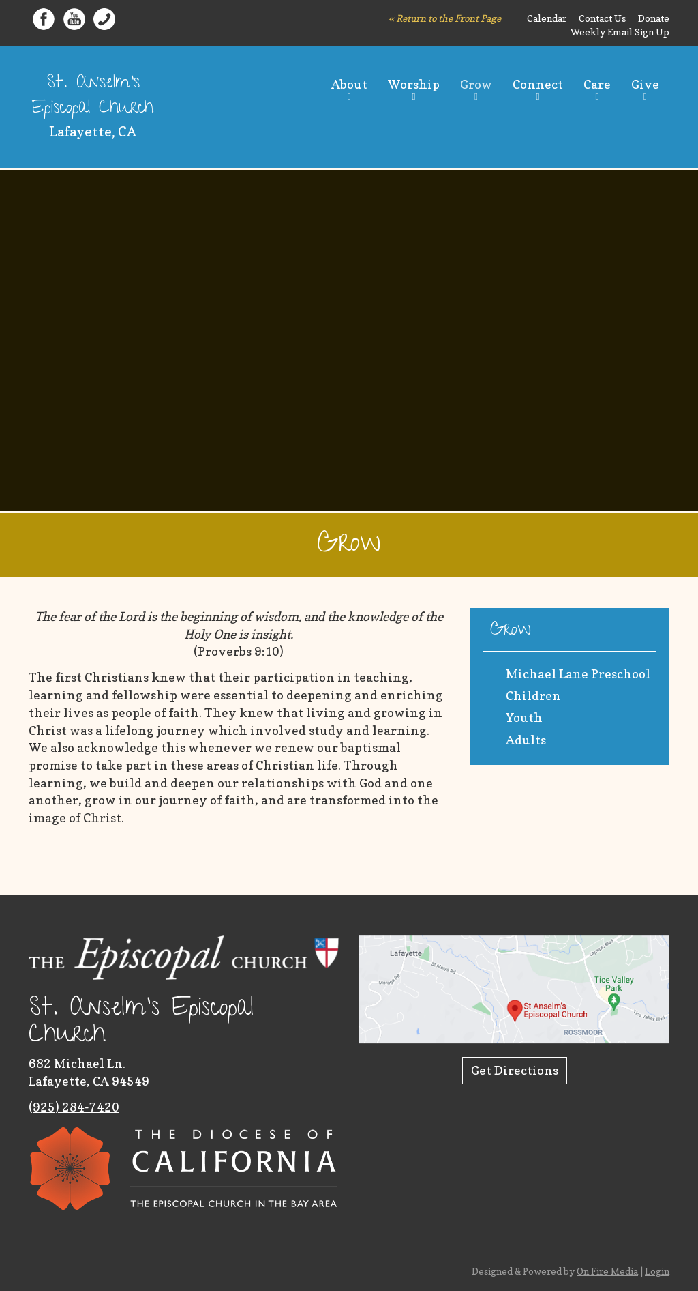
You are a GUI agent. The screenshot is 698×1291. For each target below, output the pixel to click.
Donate (653, 18)
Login (657, 1271)
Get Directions (514, 1070)
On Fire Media (607, 1271)
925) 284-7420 (76, 1107)
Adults (526, 740)
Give (645, 84)
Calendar (546, 18)
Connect (538, 84)
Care (597, 84)
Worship (414, 84)
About (349, 84)
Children (533, 695)
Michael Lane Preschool (578, 674)
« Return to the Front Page (445, 18)
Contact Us (602, 18)
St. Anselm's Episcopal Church (92, 97)
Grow (476, 84)
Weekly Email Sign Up (620, 32)
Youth (524, 717)
